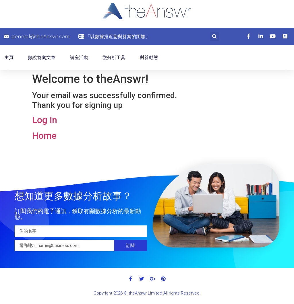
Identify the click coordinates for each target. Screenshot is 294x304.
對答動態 (149, 57)
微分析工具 (113, 57)
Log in (44, 119)
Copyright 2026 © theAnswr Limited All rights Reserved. (147, 293)
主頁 (8, 57)
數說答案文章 (41, 57)
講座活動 (79, 57)
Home (44, 135)
